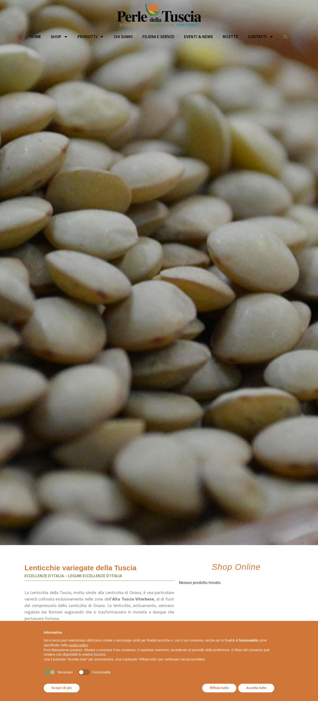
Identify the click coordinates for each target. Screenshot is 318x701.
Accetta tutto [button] (256, 688)
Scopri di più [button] (61, 688)
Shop (59, 36)
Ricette (230, 36)
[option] (159, 283)
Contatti (261, 36)
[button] (285, 36)
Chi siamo (123, 36)
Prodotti (91, 36)
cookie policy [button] (78, 645)
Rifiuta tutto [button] (219, 688)
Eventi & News (198, 36)
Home (35, 36)
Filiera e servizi (158, 36)
